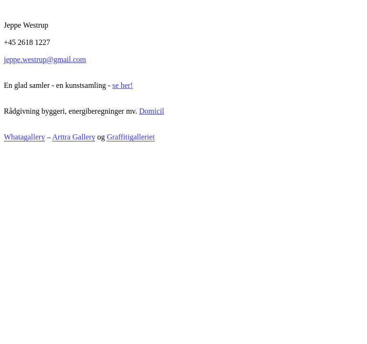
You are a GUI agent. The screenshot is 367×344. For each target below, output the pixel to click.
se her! (122, 85)
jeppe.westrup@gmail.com (45, 59)
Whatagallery (24, 137)
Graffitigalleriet (130, 137)
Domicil (151, 111)
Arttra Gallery (73, 137)
